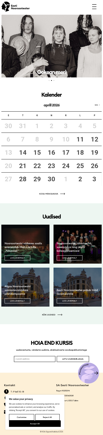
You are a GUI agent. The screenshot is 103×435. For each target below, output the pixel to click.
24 (66, 166)
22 (37, 166)
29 (37, 179)
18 (80, 152)
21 (23, 166)
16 (51, 152)
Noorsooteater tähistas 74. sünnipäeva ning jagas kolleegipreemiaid (74, 247)
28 (23, 179)
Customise (21, 417)
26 (94, 166)
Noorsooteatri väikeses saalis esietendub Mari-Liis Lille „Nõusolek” (23, 247)
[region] (34, 412)
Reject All (47, 417)
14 (23, 152)
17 (66, 152)
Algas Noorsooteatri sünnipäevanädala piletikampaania (18, 290)
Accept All (35, 423)
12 (94, 139)
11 (80, 139)
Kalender (51, 94)
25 (80, 166)
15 (37, 152)
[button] (1, 45)
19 (94, 152)
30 (51, 179)
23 (51, 166)
